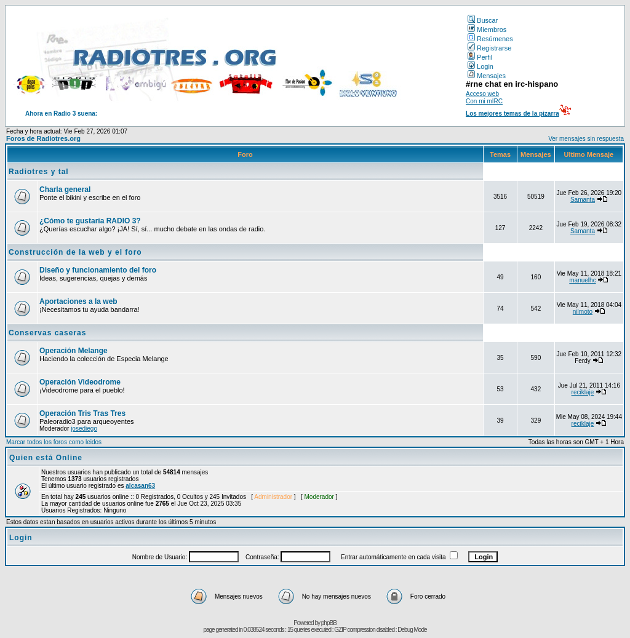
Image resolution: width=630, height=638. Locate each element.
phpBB (329, 623)
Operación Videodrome (80, 382)
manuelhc (582, 280)
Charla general (64, 189)
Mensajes (487, 75)
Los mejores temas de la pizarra (512, 113)
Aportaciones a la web (78, 301)
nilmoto (582, 311)
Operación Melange (73, 350)
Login (480, 66)
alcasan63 (140, 485)
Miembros (487, 29)
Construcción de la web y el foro (75, 252)
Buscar (483, 20)
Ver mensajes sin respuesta (586, 138)
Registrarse (489, 48)
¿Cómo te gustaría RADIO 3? (90, 221)
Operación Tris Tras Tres (82, 413)
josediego (84, 428)
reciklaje (583, 392)
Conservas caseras (47, 333)
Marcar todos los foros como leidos (54, 442)
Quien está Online (45, 457)
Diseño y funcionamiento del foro (97, 270)
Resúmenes (490, 38)
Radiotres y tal (39, 171)
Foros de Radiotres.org (43, 138)
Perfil (480, 57)
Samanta (582, 199)
